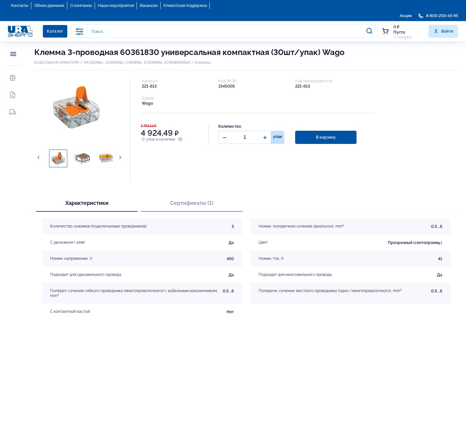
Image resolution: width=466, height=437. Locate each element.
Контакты (19, 5)
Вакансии (149, 5)
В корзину (325, 137)
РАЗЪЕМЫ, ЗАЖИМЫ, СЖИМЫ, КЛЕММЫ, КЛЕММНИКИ (137, 62)
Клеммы (203, 62)
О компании (81, 5)
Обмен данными (49, 5)
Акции (406, 16)
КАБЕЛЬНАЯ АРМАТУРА (56, 62)
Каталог (55, 31)
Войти (443, 31)
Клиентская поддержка (185, 5)
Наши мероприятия (116, 5)
